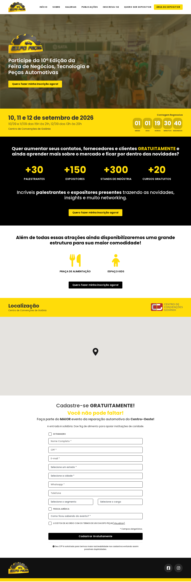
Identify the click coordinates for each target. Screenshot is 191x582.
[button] (95, 353)
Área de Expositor (168, 7)
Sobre (56, 7)
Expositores (75, 179)
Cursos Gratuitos (156, 179)
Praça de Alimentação (75, 271)
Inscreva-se (111, 7)
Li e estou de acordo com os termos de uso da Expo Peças (80, 523)
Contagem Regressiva (170, 114)
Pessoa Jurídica (58, 509)
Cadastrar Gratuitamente (95, 537)
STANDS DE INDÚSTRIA (116, 179)
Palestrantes (34, 179)
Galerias (70, 7)
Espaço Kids (116, 271)
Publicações (90, 7)
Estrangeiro (57, 434)
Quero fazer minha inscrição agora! (35, 84)
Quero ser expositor (137, 7)
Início (43, 7)
